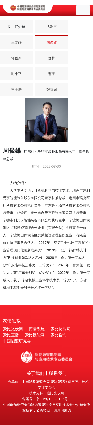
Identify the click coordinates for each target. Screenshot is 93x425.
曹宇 (51, 73)
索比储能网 (60, 329)
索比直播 (11, 335)
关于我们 (35, 373)
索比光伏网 (13, 329)
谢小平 (16, 73)
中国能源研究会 (17, 341)
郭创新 (16, 58)
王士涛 (16, 89)
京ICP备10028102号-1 (53, 398)
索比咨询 (58, 335)
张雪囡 (51, 89)
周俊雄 (51, 42)
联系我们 (58, 373)
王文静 (16, 42)
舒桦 (51, 58)
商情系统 (37, 329)
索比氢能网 (35, 335)
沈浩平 (51, 26)
